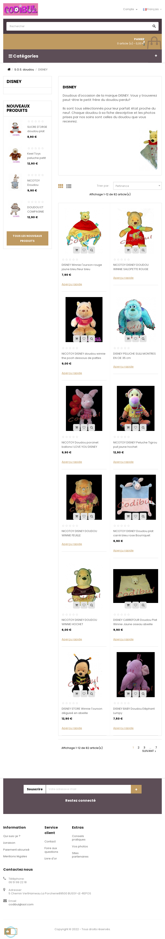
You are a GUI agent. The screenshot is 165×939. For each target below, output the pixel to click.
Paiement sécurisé (16, 850)
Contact (50, 841)
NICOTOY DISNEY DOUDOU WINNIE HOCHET (79, 622)
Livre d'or (50, 858)
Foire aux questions (51, 850)
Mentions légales (15, 856)
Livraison (9, 843)
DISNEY (14, 82)
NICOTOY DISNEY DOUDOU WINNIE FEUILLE (79, 533)
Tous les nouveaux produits (27, 238)
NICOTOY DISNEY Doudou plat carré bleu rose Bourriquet (133, 533)
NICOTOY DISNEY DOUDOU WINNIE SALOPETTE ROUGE (131, 267)
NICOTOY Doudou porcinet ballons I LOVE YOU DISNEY (80, 444)
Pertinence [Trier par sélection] (139, 185)
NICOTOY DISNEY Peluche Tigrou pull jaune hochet (135, 444)
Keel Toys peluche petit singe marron (36, 158)
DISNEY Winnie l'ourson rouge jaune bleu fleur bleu (82, 267)
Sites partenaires (80, 855)
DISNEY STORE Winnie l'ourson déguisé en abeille (82, 711)
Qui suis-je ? (11, 836)
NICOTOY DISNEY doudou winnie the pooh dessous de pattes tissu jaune (83, 358)
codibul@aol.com (21, 904)
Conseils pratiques (79, 838)
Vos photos (80, 846)
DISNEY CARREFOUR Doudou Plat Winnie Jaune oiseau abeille (135, 622)
